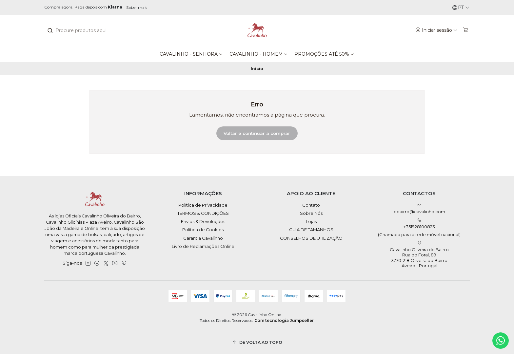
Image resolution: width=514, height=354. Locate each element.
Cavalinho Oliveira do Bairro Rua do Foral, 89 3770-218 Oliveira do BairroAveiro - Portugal (419, 254)
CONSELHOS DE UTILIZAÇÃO (311, 238)
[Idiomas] (461, 7)
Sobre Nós (311, 213)
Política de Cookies (203, 229)
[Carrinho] (466, 30)
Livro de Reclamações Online (203, 246)
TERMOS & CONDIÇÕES (203, 213)
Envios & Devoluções (203, 221)
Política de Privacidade (202, 205)
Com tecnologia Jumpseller (284, 320)
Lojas (311, 221)
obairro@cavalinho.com (419, 208)
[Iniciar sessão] (437, 30)
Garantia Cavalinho (203, 238)
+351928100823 (419, 227)
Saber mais (136, 7)
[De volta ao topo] (257, 343)
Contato (311, 205)
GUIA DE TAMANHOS (311, 229)
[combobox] (83, 30)
